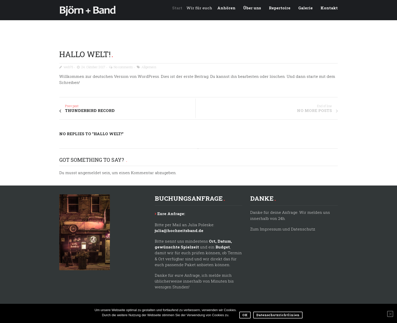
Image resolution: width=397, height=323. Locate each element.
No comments (123, 67)
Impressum (271, 229)
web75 (68, 67)
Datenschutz (303, 229)
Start (179, 7)
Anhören (228, 7)
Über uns (252, 7)
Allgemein (149, 67)
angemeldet (89, 172)
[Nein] (390, 314)
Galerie (305, 7)
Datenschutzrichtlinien (278, 315)
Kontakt (329, 7)
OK (245, 315)
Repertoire (279, 7)
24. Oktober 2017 (93, 67)
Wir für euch (202, 7)
